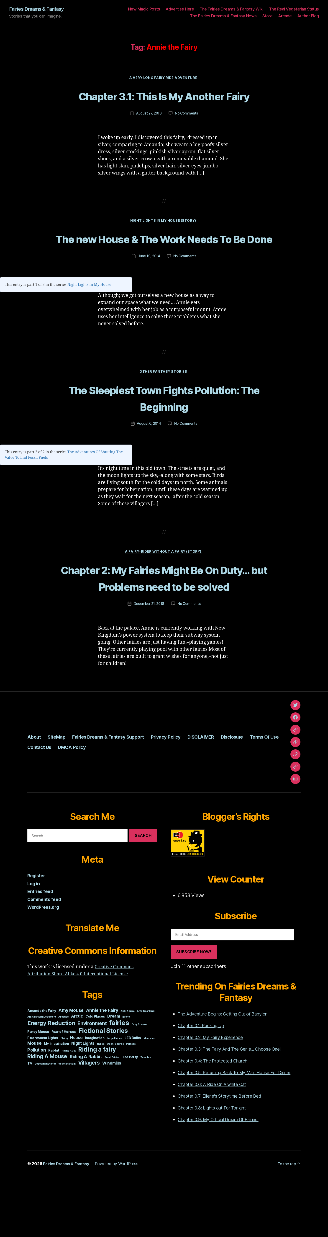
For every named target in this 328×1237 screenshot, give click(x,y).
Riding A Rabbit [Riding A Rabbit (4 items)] (86, 1109)
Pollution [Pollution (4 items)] (36, 1103)
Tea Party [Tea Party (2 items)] (130, 1110)
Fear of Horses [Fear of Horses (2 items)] (63, 1085)
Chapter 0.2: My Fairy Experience (214, 1090)
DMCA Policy (121, 800)
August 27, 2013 (148, 131)
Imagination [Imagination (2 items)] (94, 1091)
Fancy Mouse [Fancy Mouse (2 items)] (38, 1085)
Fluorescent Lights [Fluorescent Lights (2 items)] (42, 1091)
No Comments (187, 131)
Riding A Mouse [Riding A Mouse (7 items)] (47, 1109)
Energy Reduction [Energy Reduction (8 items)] (51, 1076)
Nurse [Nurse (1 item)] (101, 1097)
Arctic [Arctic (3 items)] (77, 1069)
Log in (34, 937)
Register (37, 929)
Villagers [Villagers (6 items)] (89, 1116)
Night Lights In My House (89, 320)
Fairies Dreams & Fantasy (40, 9)
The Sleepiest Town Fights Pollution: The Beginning (164, 433)
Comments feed (45, 952)
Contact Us (83, 800)
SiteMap (60, 789)
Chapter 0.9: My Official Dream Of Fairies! (224, 1180)
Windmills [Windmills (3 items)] (111, 1116)
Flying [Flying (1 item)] (64, 1091)
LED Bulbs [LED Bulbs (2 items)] (133, 1091)
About (35, 789)
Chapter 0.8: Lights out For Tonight (216, 1168)
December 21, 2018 (148, 657)
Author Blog (308, 16)
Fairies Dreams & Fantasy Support (121, 789)
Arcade (285, 16)
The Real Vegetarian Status (294, 9)
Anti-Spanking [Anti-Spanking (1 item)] (145, 1064)
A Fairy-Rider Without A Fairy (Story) (164, 588)
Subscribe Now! (193, 1005)
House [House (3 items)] (76, 1090)
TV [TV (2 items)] (29, 1117)
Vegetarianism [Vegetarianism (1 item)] (67, 1116)
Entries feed (41, 945)
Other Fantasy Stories (164, 407)
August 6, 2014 (148, 459)
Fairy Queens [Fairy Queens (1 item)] (139, 1077)
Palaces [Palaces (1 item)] (131, 1097)
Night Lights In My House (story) (164, 239)
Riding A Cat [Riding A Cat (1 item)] (69, 1103)
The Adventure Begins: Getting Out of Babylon (229, 1067)
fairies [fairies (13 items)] (119, 1076)
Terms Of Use (44, 800)
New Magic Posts (144, 9)
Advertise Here (180, 9)
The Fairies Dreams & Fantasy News (223, 16)
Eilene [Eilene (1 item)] (126, 1069)
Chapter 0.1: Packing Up (204, 1079)
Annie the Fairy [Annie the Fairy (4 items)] (102, 1063)
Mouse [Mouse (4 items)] (34, 1096)
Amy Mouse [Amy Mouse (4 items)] (71, 1063)
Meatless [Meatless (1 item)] (149, 1091)
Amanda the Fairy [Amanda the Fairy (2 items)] (41, 1064)
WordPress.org (44, 960)
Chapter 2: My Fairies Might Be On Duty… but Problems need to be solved (164, 622)
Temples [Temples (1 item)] (145, 1110)
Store (267, 16)
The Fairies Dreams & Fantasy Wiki (231, 9)
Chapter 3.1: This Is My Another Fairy (164, 105)
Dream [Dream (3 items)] (113, 1069)
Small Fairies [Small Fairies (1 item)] (112, 1110)
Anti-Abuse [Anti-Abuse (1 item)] (127, 1064)
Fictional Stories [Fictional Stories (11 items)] (103, 1084)
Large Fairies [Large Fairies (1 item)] (114, 1091)
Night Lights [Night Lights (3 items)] (83, 1096)
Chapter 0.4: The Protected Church (216, 1114)
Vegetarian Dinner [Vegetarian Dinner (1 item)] (45, 1116)
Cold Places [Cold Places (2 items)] (95, 1070)
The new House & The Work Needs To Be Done (164, 265)
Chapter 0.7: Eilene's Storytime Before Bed (224, 1156)
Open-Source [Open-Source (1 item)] (115, 1097)
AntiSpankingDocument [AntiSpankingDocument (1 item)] (41, 1069)
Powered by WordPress (120, 1224)
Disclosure (266, 789)
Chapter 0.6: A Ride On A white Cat (216, 1145)
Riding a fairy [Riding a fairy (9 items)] (97, 1102)
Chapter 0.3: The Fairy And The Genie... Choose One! (236, 1102)
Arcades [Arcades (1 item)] (63, 1069)
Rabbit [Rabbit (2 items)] (53, 1104)
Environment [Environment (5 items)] (92, 1076)
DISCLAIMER (229, 789)
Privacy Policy (189, 789)
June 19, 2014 (148, 291)
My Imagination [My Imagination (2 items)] (56, 1097)
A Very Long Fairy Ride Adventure (164, 79)
